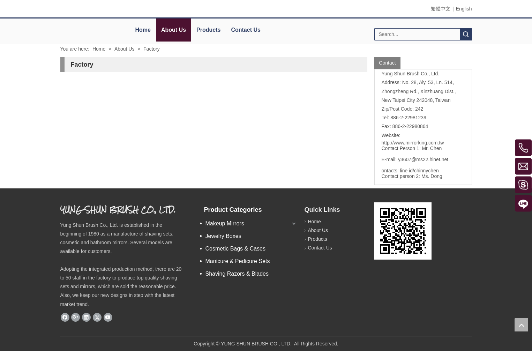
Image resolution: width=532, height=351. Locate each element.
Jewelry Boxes (223, 236)
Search (466, 34)
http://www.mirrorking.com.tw (413, 142)
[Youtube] (108, 317)
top (521, 324)
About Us (173, 30)
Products (208, 30)
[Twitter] (97, 317)
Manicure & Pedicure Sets (237, 261)
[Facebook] (65, 317)
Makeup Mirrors (224, 223)
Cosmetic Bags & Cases (235, 249)
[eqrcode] (403, 231)
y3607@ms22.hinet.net (423, 159)
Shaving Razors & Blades (237, 274)
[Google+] (75, 317)
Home (143, 30)
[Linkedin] (86, 317)
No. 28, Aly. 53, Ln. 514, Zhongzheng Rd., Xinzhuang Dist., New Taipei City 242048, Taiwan (419, 91)
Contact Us (245, 30)
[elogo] (91, 26)
